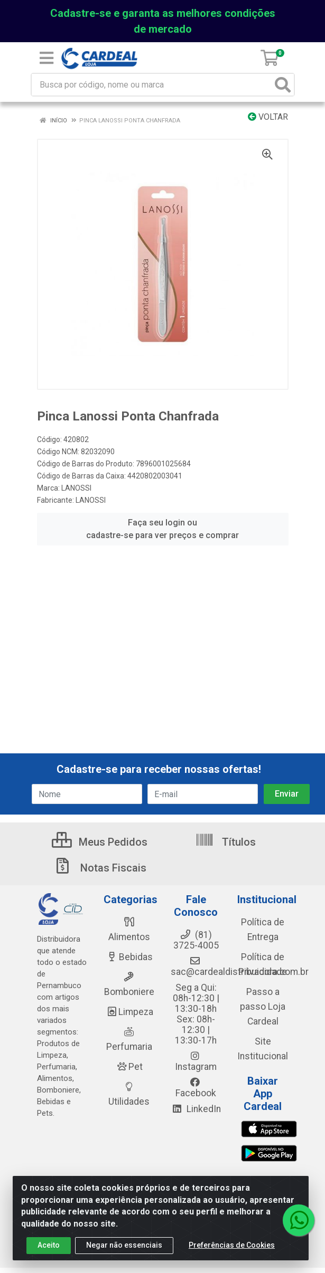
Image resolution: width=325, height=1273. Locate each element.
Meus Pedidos (99, 842)
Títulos (225, 842)
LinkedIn (196, 1109)
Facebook (195, 1087)
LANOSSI (76, 488)
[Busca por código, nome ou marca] (152, 84)
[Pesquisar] (283, 84)
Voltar (268, 117)
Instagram (196, 1061)
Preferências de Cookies (232, 1245)
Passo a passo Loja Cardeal (262, 1007)
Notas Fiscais (99, 868)
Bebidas (129, 957)
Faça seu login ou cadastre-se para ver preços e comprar (162, 529)
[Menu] (46, 58)
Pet (129, 1066)
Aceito (49, 1245)
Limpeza (129, 1012)
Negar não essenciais (124, 1245)
